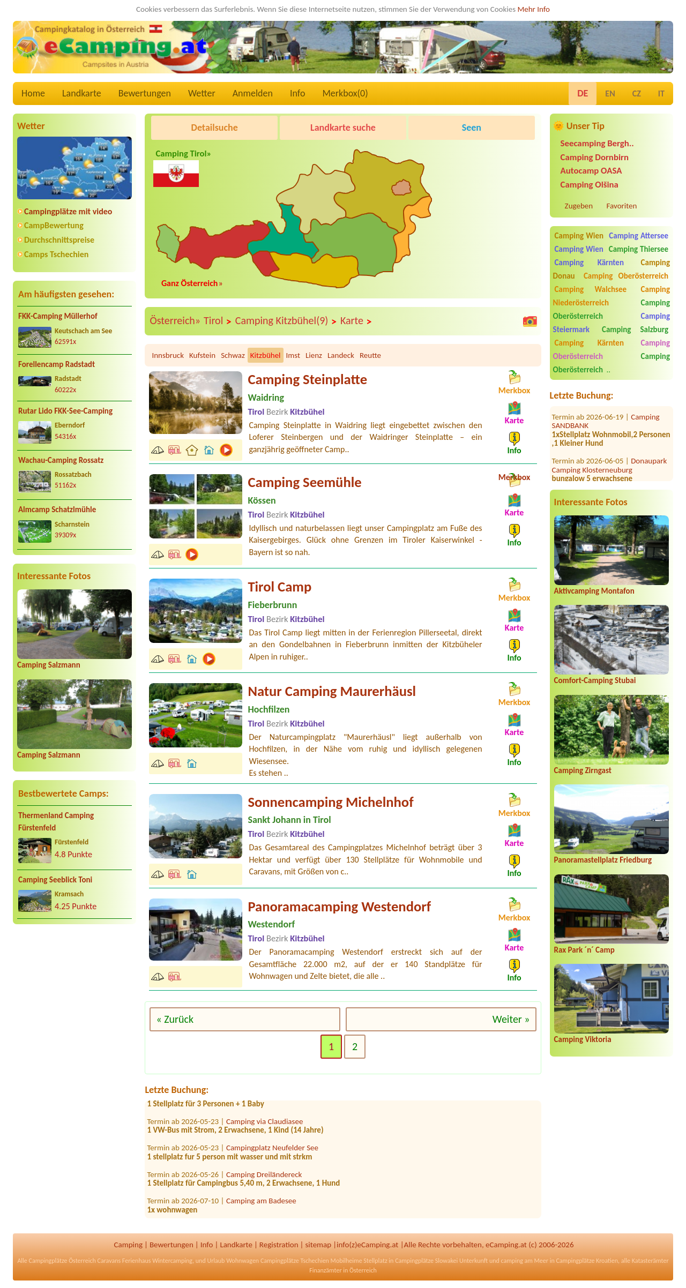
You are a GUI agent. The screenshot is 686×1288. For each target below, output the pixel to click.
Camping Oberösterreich (626, 276)
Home (33, 93)
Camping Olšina (589, 184)
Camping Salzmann (48, 665)
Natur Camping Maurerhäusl (332, 691)
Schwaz (233, 355)
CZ (636, 93)
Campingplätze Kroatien (587, 1260)
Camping (128, 1244)
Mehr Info (533, 9)
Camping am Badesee (261, 1204)
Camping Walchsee (591, 289)
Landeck (340, 355)
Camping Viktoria (583, 1039)
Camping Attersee (638, 236)
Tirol (218, 321)
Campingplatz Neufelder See (272, 1151)
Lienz (313, 355)
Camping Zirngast (583, 770)
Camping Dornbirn (595, 157)
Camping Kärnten (589, 262)
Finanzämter (325, 1270)
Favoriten (622, 206)
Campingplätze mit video (68, 211)
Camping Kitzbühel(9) (286, 321)
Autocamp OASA (591, 170)
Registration (279, 1244)
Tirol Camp (279, 586)
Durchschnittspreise (59, 240)
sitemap (318, 1244)
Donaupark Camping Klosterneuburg (609, 450)
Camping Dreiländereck (264, 1178)
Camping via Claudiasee (264, 1125)
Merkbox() (345, 93)
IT (661, 93)
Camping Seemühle (304, 482)
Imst (293, 355)
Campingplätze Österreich (62, 1260)
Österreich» (175, 320)
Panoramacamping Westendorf (339, 906)
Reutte (370, 355)
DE (582, 93)
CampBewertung (54, 225)
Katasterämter (650, 1260)
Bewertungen (144, 93)
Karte (356, 321)
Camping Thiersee (638, 249)
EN (610, 93)
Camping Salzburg (635, 329)
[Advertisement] (74, 1017)
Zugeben (579, 206)
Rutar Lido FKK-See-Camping (65, 411)
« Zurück (174, 1019)
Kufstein (202, 355)
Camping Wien (579, 236)
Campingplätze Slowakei (426, 1260)
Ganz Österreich (189, 283)
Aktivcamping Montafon (594, 591)
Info (297, 93)
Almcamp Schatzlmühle (57, 509)
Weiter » (511, 1019)
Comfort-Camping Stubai (595, 680)
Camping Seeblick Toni (55, 880)
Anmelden (253, 93)
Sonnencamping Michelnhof (330, 802)
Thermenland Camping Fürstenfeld (56, 822)
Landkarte (81, 93)
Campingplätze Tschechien (294, 1260)
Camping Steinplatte (307, 379)
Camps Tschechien (56, 254)
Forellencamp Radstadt (56, 364)
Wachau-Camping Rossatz (60, 460)
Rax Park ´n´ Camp (584, 950)
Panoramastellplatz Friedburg (603, 860)
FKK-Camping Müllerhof (58, 316)
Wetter (201, 93)
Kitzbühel (265, 355)
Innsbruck (168, 355)
